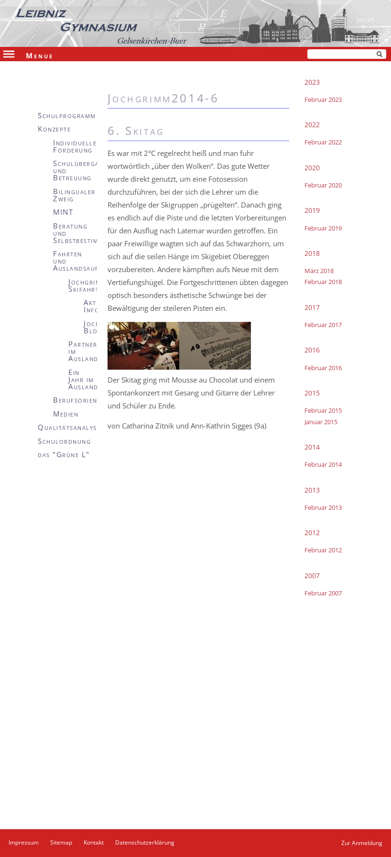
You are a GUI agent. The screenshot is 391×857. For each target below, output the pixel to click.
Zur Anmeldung (361, 843)
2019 (312, 210)
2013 (312, 489)
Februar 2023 (323, 99)
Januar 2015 (320, 422)
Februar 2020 (323, 185)
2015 (312, 392)
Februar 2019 (323, 228)
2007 (312, 575)
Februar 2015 (323, 410)
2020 (312, 167)
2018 (312, 253)
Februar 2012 (323, 550)
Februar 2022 (323, 142)
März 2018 (319, 270)
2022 (312, 124)
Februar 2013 (323, 507)
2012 (312, 532)
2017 (312, 307)
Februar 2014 (323, 464)
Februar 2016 (323, 367)
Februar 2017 (323, 324)
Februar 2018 (323, 281)
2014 (312, 446)
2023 (312, 82)
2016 (312, 349)
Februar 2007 (323, 593)
